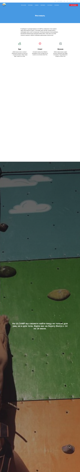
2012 (73, 1)
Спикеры (36, 5)
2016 (55, 1)
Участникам (49, 5)
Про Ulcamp (23, 5)
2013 (70, 1)
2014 (67, 1)
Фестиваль (43, 5)
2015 (64, 1)
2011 (76, 1)
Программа (30, 5)
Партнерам (56, 5)
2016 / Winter (60, 1)
